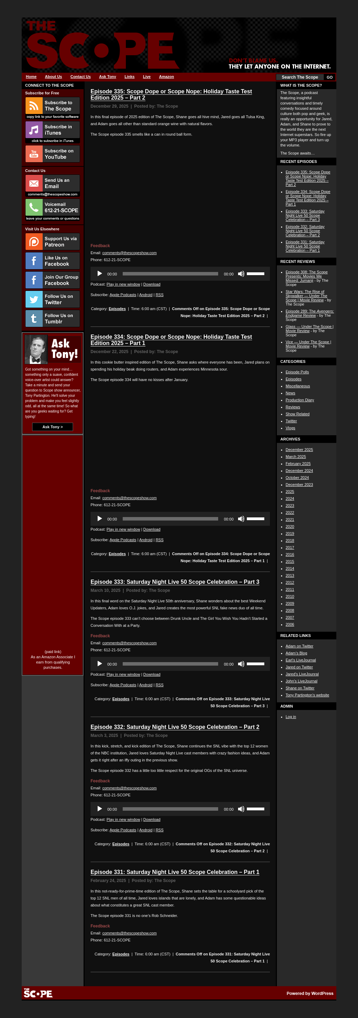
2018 (290, 540)
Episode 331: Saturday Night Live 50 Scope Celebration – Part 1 (175, 872)
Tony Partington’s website (307, 695)
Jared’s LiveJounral (302, 674)
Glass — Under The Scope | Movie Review (310, 328)
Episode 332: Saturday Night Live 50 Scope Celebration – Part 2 (175, 727)
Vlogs (290, 428)
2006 (290, 624)
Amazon (166, 76)
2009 (290, 603)
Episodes (117, 309)
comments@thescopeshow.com (129, 253)
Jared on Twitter (299, 667)
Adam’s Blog (296, 653)
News (290, 393)
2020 (290, 526)
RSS (160, 295)
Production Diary (300, 400)
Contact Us (80, 76)
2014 (290, 568)
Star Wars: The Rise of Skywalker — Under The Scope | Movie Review (306, 295)
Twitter (291, 421)
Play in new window (123, 284)
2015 (290, 561)
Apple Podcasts (122, 295)
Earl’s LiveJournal (301, 660)
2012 (290, 582)
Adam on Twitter (299, 646)
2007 (290, 617)
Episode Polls (297, 372)
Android (145, 295)
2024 (290, 498)
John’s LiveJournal (301, 681)
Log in (291, 717)
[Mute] (241, 273)
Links (129, 76)
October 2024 (297, 477)
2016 (290, 554)
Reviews (293, 407)
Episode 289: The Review (310, 313)
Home (31, 76)
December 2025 (299, 449)
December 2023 (299, 484)
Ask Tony (107, 76)
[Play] (99, 273)
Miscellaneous (298, 386)
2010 (290, 596)
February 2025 (298, 463)
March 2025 (296, 456)
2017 (290, 547)
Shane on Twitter (300, 688)
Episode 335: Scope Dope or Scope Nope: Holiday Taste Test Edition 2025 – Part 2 (308, 178)
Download (151, 284)
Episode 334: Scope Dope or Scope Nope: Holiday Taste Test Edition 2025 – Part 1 (308, 197)
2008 (290, 610)
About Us (53, 76)
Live (147, 76)
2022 (290, 512)
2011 (290, 589)
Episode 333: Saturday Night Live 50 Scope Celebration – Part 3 (175, 582)
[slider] (171, 273)
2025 (290, 491)
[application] (180, 274)
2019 (290, 533)
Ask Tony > (52, 427)
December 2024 (299, 470)
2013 (290, 575)
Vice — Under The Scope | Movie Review (308, 344)
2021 (290, 519)
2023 (290, 505)
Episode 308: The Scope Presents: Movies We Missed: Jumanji (307, 276)
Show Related (298, 414)
